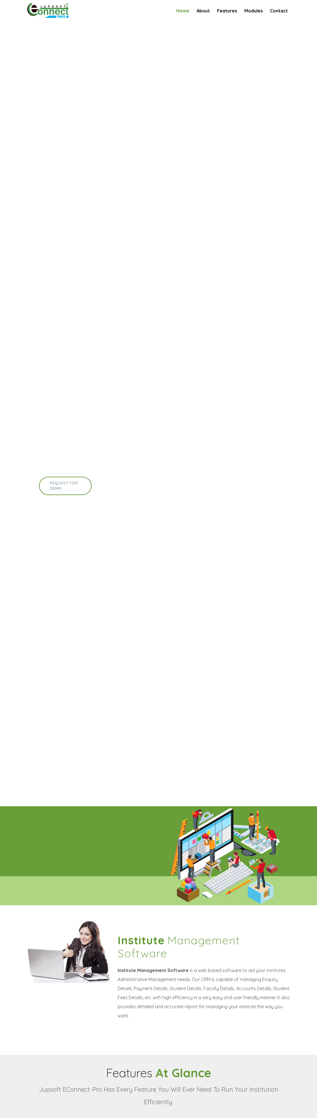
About (203, 11)
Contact (279, 11)
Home (182, 11)
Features (227, 11)
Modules (253, 11)
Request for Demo (64, 486)
